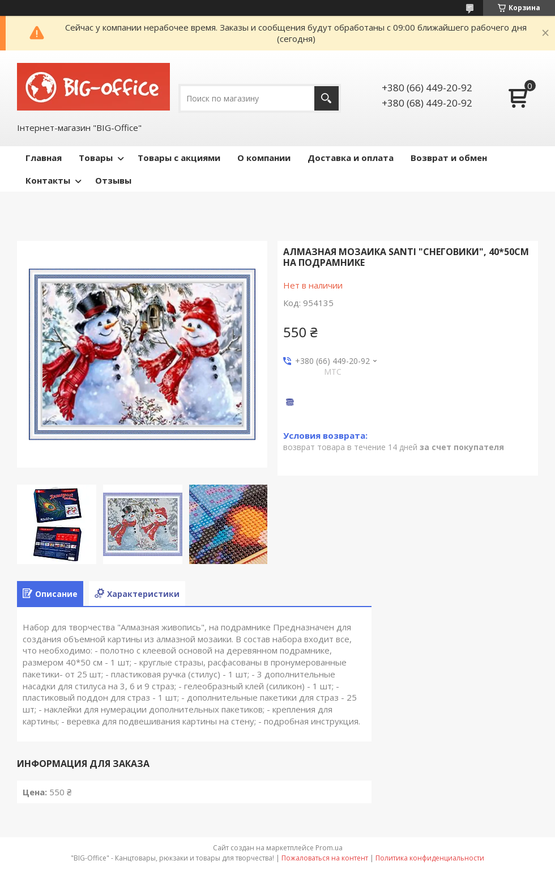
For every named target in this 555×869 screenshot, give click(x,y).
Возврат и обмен (449, 157)
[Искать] (326, 98)
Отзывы (113, 180)
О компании (264, 157)
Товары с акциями (179, 157)
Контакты (47, 180)
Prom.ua (329, 848)
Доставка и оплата (351, 157)
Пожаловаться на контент (324, 858)
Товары (96, 157)
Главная (43, 157)
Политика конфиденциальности (429, 858)
